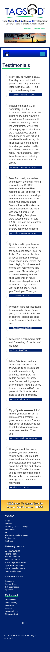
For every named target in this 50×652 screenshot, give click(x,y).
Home (7, 521)
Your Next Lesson (13, 571)
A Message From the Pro (16, 562)
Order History (11, 602)
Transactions (10, 599)
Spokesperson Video (14, 565)
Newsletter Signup (39, 28)
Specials (9, 590)
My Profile (9, 605)
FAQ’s (8, 532)
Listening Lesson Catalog (16, 526)
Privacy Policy (11, 584)
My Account (27, 28)
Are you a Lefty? (12, 556)
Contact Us (10, 581)
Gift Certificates (12, 587)
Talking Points (11, 554)
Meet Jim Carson (12, 559)
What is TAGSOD (13, 551)
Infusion (8, 524)
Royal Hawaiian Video (15, 568)
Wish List (9, 608)
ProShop (9, 541)
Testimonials (10, 538)
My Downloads (11, 611)
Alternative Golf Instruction (17, 535)
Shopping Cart (11, 614)
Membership (10, 529)
